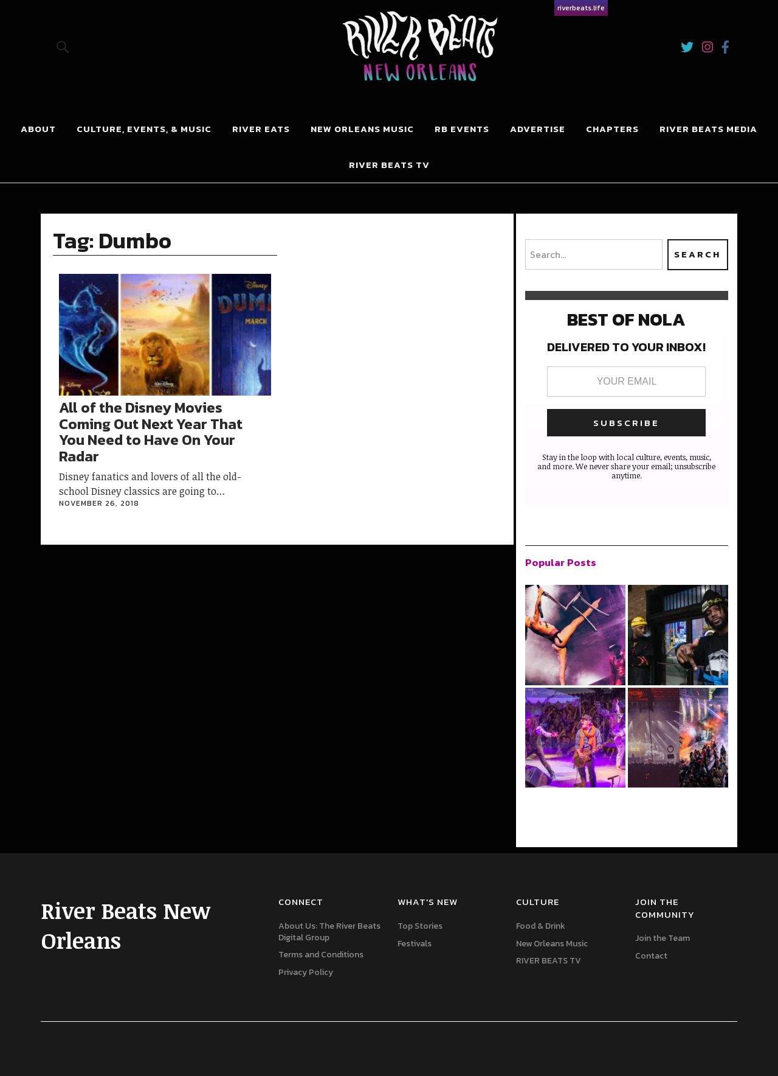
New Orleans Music (362, 129)
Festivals (415, 943)
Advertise (537, 129)
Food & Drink (540, 926)
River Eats (261, 129)
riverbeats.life (581, 7)
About (38, 129)
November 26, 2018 (99, 503)
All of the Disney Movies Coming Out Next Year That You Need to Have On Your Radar (151, 431)
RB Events (462, 129)
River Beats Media (708, 129)
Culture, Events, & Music (144, 129)
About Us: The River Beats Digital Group (329, 932)
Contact (651, 955)
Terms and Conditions (320, 954)
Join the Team (662, 938)
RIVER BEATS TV (389, 165)
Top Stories (420, 926)
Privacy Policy (305, 972)
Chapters (612, 129)
